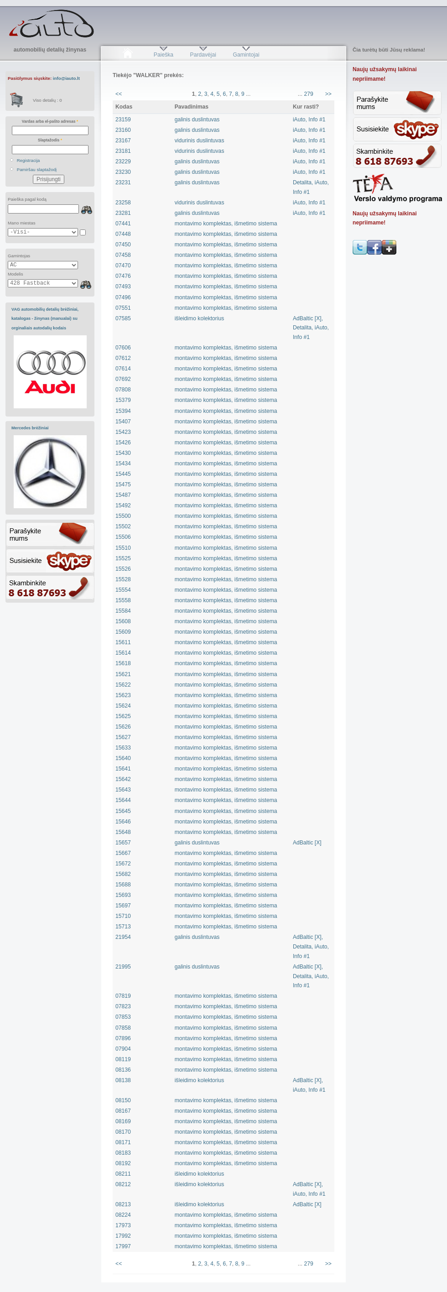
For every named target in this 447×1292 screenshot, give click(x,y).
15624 (123, 706)
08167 (123, 1111)
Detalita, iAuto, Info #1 (311, 187)
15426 (123, 442)
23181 (123, 151)
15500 (123, 516)
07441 (123, 223)
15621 (123, 674)
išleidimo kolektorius (199, 318)
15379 (123, 400)
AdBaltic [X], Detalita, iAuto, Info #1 (311, 327)
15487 (123, 495)
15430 (123, 453)
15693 (123, 895)
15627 (123, 737)
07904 (123, 1049)
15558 (123, 600)
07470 (123, 265)
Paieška (163, 55)
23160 (123, 130)
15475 (123, 484)
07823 (123, 1006)
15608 (123, 621)
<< (118, 94)
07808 (123, 389)
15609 (123, 632)
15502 (123, 526)
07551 (123, 308)
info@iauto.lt (66, 78)
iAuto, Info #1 (309, 119)
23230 (123, 172)
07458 (123, 255)
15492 (123, 505)
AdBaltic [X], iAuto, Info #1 (309, 1085)
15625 (123, 716)
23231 (123, 182)
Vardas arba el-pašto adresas (50, 121)
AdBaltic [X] (307, 842)
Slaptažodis (50, 140)
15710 (123, 916)
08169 (123, 1121)
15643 (123, 790)
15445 (123, 474)
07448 (123, 234)
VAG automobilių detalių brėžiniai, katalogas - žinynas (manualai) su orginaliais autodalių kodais (44, 318)
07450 (123, 244)
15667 (123, 853)
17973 (123, 1225)
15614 (123, 653)
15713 (123, 926)
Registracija (28, 160)
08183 (123, 1153)
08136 (123, 1070)
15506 (123, 537)
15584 (123, 611)
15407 (123, 421)
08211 (123, 1174)
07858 (123, 1028)
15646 (123, 821)
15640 (123, 758)
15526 (123, 569)
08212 (123, 1184)
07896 (123, 1038)
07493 (123, 286)
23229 (123, 161)
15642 (123, 779)
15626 (123, 727)
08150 (123, 1100)
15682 (123, 874)
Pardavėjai (203, 55)
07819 (123, 996)
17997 (123, 1246)
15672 (123, 863)
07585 (123, 318)
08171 (123, 1142)
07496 (123, 297)
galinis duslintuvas (197, 119)
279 (308, 94)
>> (328, 94)
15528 (123, 579)
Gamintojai (246, 55)
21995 (123, 967)
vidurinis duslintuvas (199, 140)
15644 (123, 800)
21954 (123, 937)
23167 (123, 140)
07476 (123, 276)
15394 (123, 411)
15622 (123, 685)
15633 (123, 748)
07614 (123, 368)
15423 (123, 432)
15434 (123, 463)
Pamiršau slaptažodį (37, 169)
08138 (123, 1080)
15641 (123, 769)
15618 (123, 663)
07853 (123, 1017)
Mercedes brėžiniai (30, 428)
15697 (123, 905)
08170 (123, 1132)
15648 (123, 832)
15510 (123, 548)
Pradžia (127, 55)
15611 (123, 642)
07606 (123, 347)
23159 (123, 119)
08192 (123, 1163)
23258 (123, 202)
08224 (123, 1215)
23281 (123, 213)
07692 (123, 379)
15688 (123, 884)
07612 (123, 358)
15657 (123, 842)
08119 (123, 1059)
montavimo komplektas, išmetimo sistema (226, 223)
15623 (123, 695)
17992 (123, 1236)
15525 (123, 558)
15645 (123, 811)
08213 (123, 1204)
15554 (123, 590)
